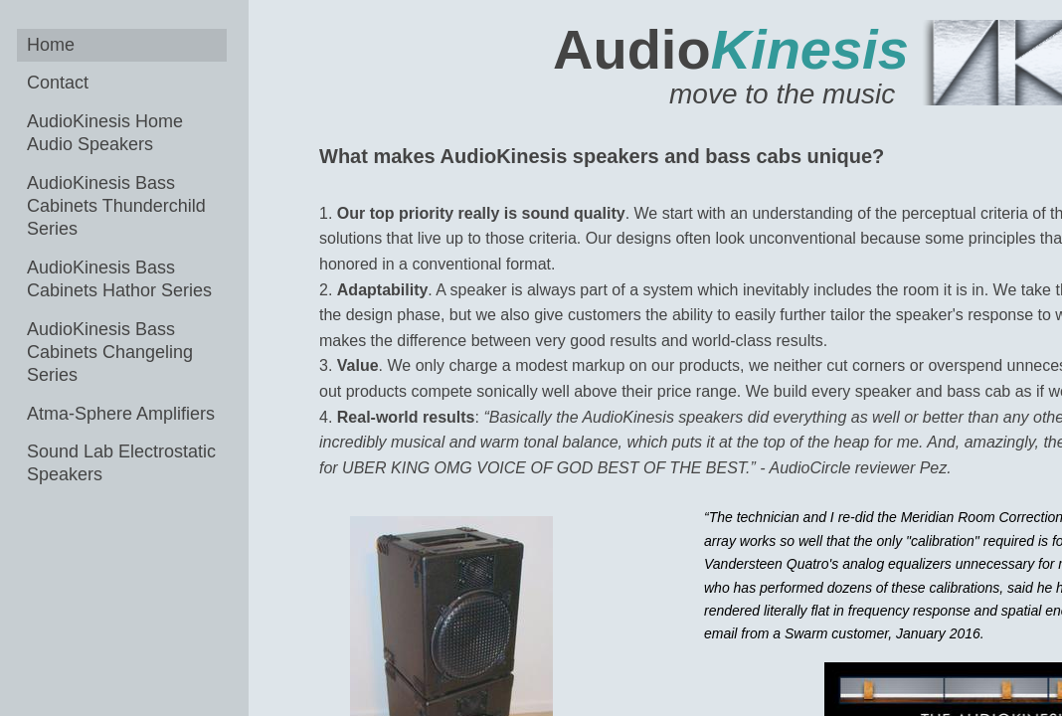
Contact (57, 82)
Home (51, 45)
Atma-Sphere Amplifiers (121, 414)
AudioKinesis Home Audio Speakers (105, 132)
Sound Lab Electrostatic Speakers (121, 463)
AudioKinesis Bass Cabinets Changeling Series (110, 352)
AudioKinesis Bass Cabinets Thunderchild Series (116, 206)
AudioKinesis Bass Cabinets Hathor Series (119, 279)
